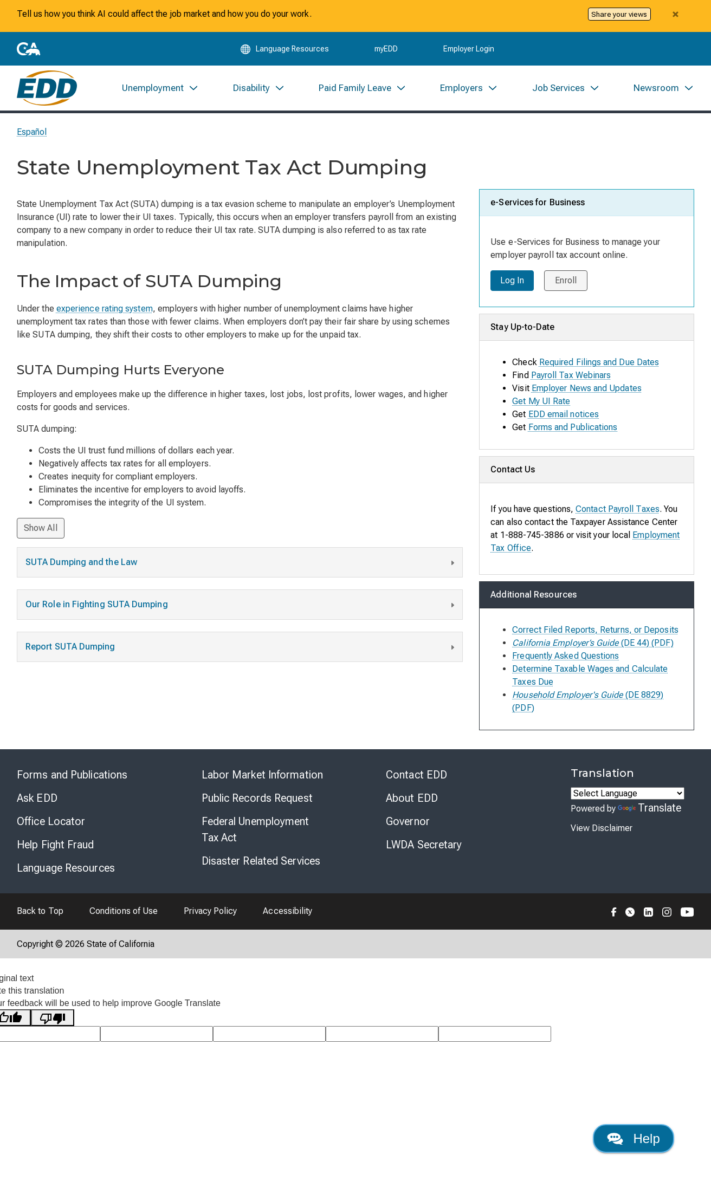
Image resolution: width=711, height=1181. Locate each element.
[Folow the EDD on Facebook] (614, 913)
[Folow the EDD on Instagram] (667, 913)
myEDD (386, 50)
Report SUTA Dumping (241, 651)
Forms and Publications (573, 429)
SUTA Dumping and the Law (241, 566)
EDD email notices (563, 416)
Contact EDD (416, 776)
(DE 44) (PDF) (592, 645)
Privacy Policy (210, 914)
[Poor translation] (52, 1020)
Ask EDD (37, 800)
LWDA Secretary (424, 846)
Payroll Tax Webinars (571, 377)
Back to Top (40, 914)
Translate (650, 809)
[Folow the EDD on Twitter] (630, 913)
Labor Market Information (262, 776)
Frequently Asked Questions (565, 658)
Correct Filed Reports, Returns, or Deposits (595, 632)
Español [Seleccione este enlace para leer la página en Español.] (32, 134)
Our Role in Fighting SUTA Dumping (241, 608)
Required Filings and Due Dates (599, 364)
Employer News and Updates (587, 390)
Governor (408, 823)
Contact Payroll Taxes (618, 511)
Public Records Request (257, 800)
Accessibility (287, 914)
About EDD (412, 800)
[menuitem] (160, 90)
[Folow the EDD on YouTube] (687, 913)
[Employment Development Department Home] (47, 90)
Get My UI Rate (541, 403)
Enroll (566, 283)
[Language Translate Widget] (627, 795)
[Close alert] (675, 14)
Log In (512, 283)
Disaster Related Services (261, 862)
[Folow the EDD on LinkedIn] (649, 913)
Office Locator (51, 823)
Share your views (619, 14)
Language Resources (66, 870)
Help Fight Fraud (55, 846)
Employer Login (468, 50)
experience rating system (104, 311)
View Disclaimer (601, 831)
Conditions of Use (123, 914)
